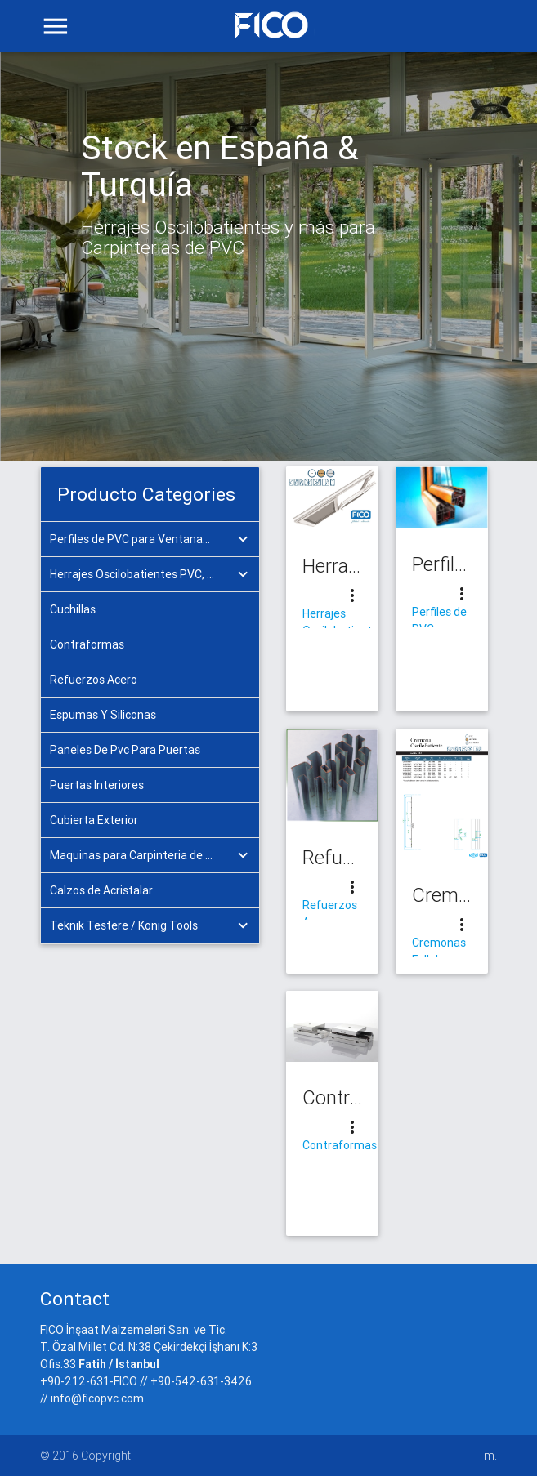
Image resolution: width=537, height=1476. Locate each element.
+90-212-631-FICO (88, 1381)
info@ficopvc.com (97, 1398)
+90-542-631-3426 (201, 1381)
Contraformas (339, 1145)
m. (490, 1455)
